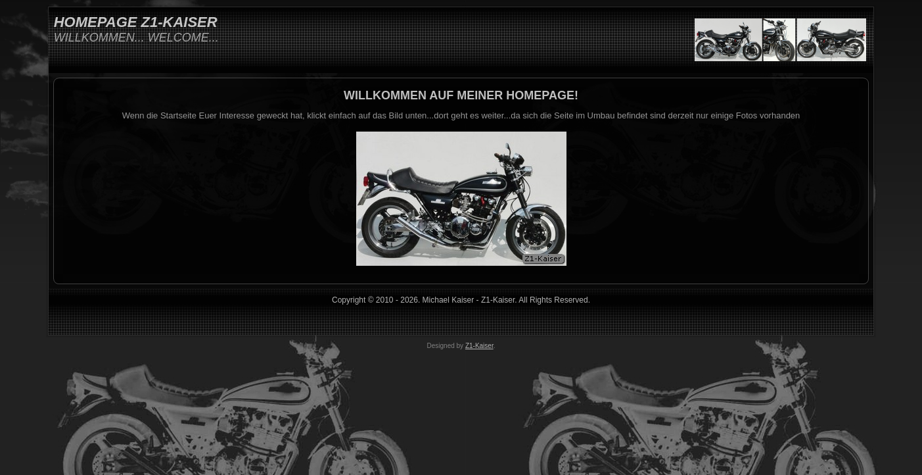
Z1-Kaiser (479, 345)
